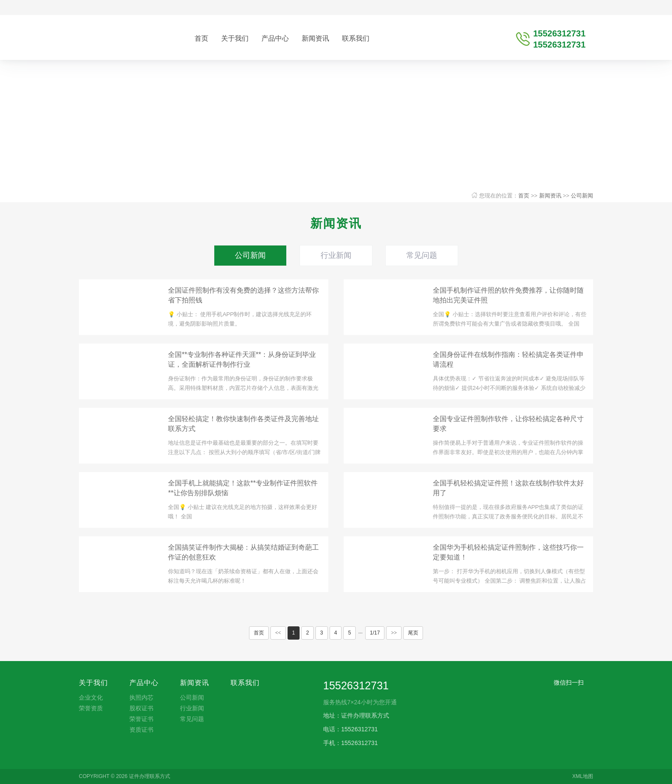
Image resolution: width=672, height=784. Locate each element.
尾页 (413, 633)
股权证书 (141, 708)
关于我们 (235, 38)
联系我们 (355, 38)
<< (278, 633)
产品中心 (275, 38)
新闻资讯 (315, 38)
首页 (201, 38)
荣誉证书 (141, 718)
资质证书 (141, 729)
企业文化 (91, 697)
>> (394, 633)
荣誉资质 (91, 708)
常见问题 (421, 255)
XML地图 (582, 776)
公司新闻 (582, 195)
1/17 (375, 633)
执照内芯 (141, 697)
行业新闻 (336, 255)
